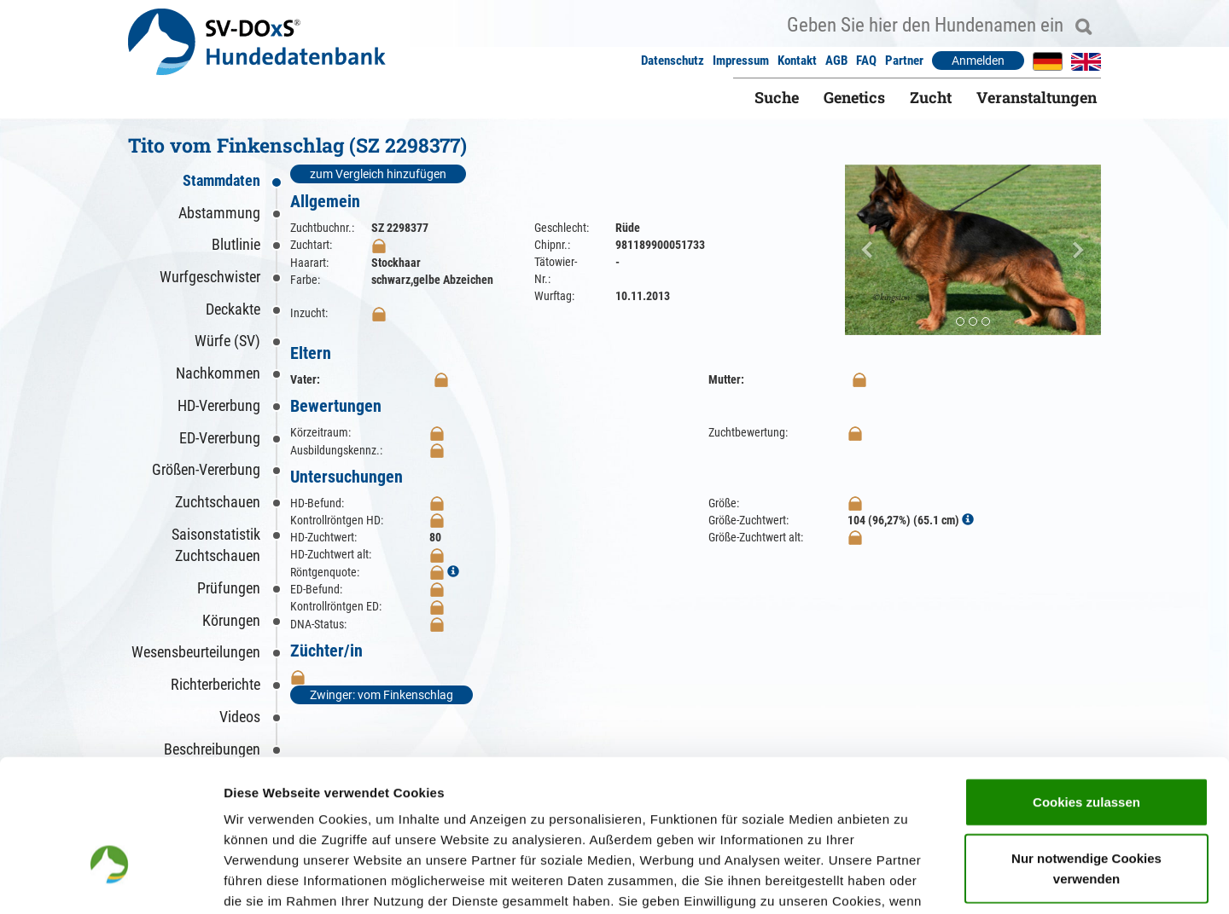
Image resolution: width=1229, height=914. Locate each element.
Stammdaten (221, 180)
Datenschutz (672, 60)
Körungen (231, 620)
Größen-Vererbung (206, 469)
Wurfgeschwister (210, 277)
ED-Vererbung (219, 438)
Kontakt (797, 60)
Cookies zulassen (1086, 692)
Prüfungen (228, 588)
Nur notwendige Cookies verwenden (1086, 758)
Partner (904, 60)
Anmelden (978, 60)
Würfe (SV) (227, 341)
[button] (864, 250)
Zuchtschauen (217, 502)
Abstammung (219, 213)
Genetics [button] (854, 97)
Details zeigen (908, 880)
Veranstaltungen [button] (1036, 97)
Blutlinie (236, 244)
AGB (836, 60)
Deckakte (233, 309)
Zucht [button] (931, 97)
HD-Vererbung (219, 405)
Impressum (741, 60)
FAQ (866, 60)
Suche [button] (776, 97)
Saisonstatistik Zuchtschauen (216, 545)
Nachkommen (218, 373)
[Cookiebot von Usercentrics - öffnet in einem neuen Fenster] (110, 881)
